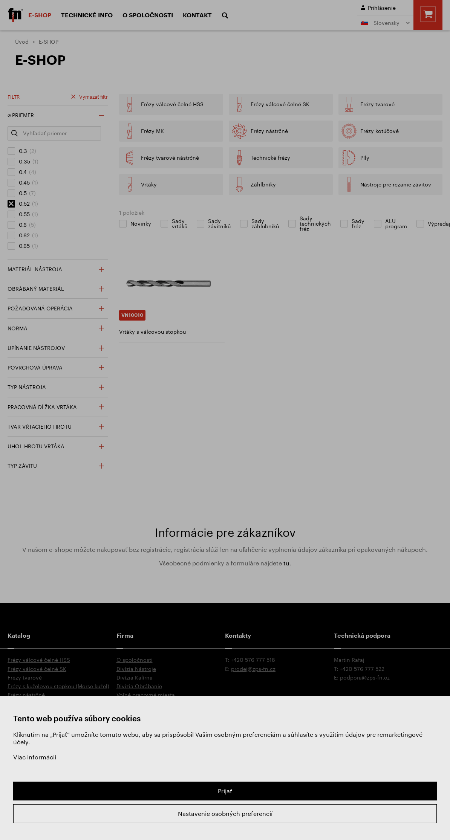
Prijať (225, 790)
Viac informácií (34, 757)
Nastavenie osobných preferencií (225, 813)
